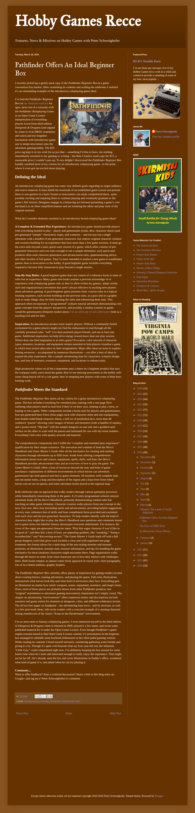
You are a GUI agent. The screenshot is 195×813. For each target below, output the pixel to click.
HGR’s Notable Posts (147, 61)
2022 (140, 409)
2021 (140, 415)
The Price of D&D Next (152, 526)
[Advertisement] (144, 596)
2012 (140, 555)
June (143, 488)
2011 (140, 560)
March (144, 504)
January (144, 543)
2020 (140, 420)
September (146, 473)
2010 (140, 565)
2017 (140, 436)
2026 (140, 388)
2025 (140, 393)
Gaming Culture (31, 701)
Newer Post (22, 713)
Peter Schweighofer (167, 131)
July (142, 483)
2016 (140, 441)
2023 (140, 404)
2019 (140, 425)
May (143, 494)
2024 (140, 399)
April (143, 499)
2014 (140, 452)
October (144, 467)
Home (69, 713)
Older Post (115, 713)
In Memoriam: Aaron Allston (155, 531)
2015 (140, 447)
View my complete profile (166, 136)
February (145, 537)
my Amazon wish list (36, 103)
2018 (140, 431)
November (146, 462)
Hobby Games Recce (78, 21)
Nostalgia (45, 701)
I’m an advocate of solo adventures (90, 311)
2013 (140, 549)
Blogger (159, 796)
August (144, 478)
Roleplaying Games (71, 701)
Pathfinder (56, 701)
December (146, 457)
